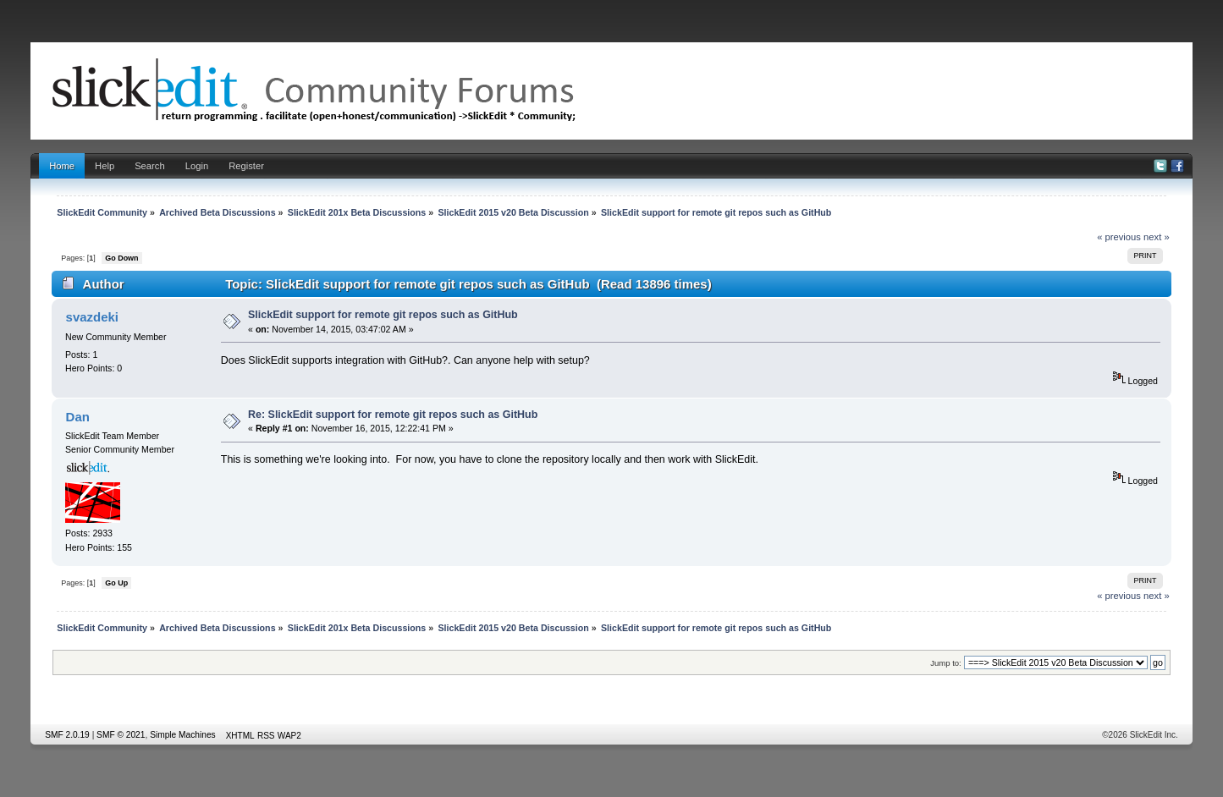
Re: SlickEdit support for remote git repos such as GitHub (392, 414)
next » (1156, 237)
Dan (78, 416)
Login (196, 166)
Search (150, 166)
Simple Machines (183, 734)
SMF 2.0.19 (67, 734)
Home (61, 166)
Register (246, 166)
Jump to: (945, 663)
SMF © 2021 (120, 734)
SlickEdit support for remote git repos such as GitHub (383, 315)
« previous (1119, 237)
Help (104, 166)
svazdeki (92, 317)
